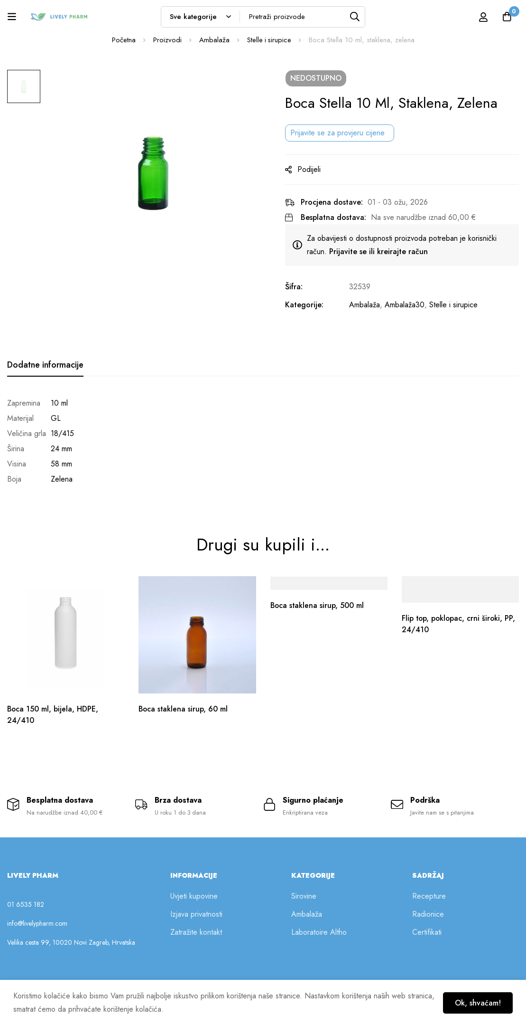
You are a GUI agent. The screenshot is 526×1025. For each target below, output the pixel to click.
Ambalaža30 (409, 304)
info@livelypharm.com (37, 922)
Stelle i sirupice (269, 40)
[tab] (45, 365)
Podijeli (313, 169)
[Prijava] (483, 17)
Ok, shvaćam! (477, 1002)
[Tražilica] (354, 17)
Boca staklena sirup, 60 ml (183, 706)
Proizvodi (166, 40)
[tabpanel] (263, 441)
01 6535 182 (25, 903)
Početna (123, 40)
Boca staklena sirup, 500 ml (317, 603)
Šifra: (298, 286)
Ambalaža (213, 40)
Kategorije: (308, 304)
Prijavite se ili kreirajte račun (382, 251)
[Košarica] (506, 16)
